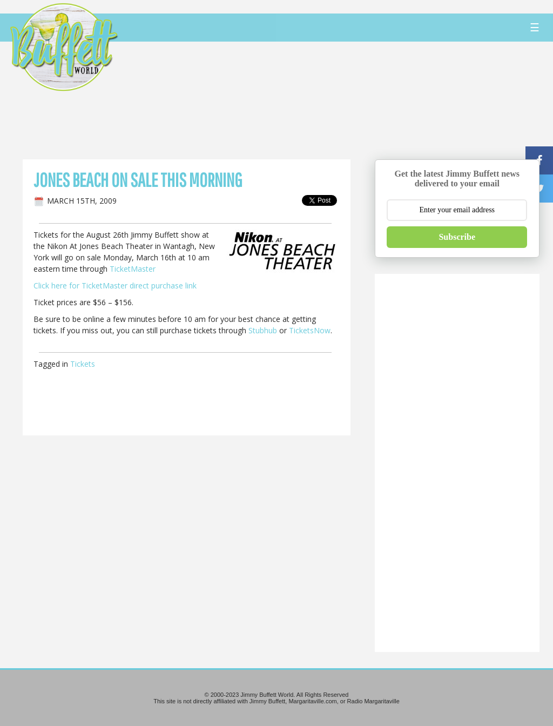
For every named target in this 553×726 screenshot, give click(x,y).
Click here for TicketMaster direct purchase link (115, 285)
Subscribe (457, 236)
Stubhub (262, 330)
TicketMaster (133, 269)
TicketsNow (310, 330)
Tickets (82, 364)
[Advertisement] (332, 100)
